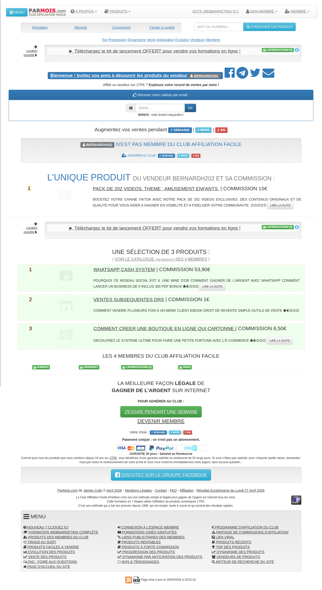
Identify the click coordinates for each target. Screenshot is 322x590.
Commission (121, 28)
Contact (161, 489)
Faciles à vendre (162, 28)
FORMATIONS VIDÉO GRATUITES (147, 531)
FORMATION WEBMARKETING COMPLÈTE (60, 531)
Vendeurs (197, 40)
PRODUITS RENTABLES (139, 541)
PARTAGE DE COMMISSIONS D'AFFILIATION (250, 531)
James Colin (92, 489)
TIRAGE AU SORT (39, 541)
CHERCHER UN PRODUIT (269, 27)
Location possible (30, 51)
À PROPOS (84, 11)
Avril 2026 (114, 489)
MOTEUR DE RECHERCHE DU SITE (243, 561)
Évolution (182, 40)
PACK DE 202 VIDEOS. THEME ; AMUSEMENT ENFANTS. (161, 188)
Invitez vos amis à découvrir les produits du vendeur (119, 75)
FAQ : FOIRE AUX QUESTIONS (50, 561)
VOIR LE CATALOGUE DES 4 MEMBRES (161, 258)
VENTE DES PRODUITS (44, 556)
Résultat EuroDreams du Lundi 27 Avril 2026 (230, 489)
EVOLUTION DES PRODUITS (49, 551)
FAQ (173, 489)
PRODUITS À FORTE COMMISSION (148, 546)
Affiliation (187, 489)
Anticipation (165, 40)
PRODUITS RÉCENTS (231, 541)
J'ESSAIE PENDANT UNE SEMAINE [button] (161, 411)
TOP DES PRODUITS (231, 546)
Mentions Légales (138, 489)
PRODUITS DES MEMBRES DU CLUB (56, 536)
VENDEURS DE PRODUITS (236, 556)
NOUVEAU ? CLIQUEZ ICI (45, 527)
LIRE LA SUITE (280, 205)
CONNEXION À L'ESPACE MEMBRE (148, 527)
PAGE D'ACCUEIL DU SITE (46, 566)
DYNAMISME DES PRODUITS (238, 551)
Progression (117, 40)
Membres (213, 40)
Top (104, 40)
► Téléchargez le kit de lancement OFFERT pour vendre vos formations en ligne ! (154, 51)
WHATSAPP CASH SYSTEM (126, 268)
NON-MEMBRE (261, 11)
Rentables (40, 28)
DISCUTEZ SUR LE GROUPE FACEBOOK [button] (161, 474)
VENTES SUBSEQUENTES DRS (131, 298)
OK (190, 108)
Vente (151, 40)
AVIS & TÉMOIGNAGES (138, 561)
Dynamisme (137, 40)
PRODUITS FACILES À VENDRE (51, 546)
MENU (16, 12)
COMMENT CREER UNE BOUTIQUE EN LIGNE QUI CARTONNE (170, 327)
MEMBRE (297, 11)
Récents (80, 28)
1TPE (113, 457)
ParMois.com (68, 489)
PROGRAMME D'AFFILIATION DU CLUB (245, 527)
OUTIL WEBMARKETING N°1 (213, 11)
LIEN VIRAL (223, 536)
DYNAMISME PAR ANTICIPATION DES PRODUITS (160, 556)
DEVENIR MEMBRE (161, 420)
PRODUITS (117, 11)
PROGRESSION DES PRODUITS (146, 551)
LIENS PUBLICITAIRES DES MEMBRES (151, 536)
